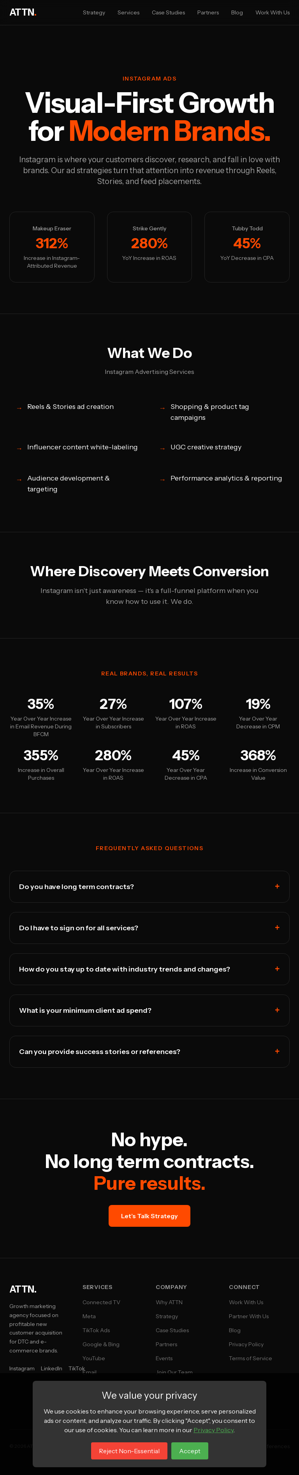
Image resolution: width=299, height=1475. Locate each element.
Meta (89, 1316)
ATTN (22, 12)
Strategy (94, 12)
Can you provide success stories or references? (149, 1051)
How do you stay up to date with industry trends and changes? (149, 969)
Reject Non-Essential (129, 1451)
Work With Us (272, 12)
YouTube (94, 1358)
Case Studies (168, 12)
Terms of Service (250, 1358)
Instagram (22, 1368)
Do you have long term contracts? (149, 886)
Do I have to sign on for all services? (149, 928)
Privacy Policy (246, 1344)
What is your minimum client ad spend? (149, 1010)
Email (90, 1372)
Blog (237, 12)
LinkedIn (51, 1368)
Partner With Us (249, 1316)
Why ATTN (169, 1302)
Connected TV (101, 1302)
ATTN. (22, 1289)
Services (128, 12)
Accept (190, 1451)
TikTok (77, 1368)
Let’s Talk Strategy (149, 1216)
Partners (208, 12)
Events (164, 1358)
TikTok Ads (96, 1330)
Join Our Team (174, 1372)
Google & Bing (101, 1344)
